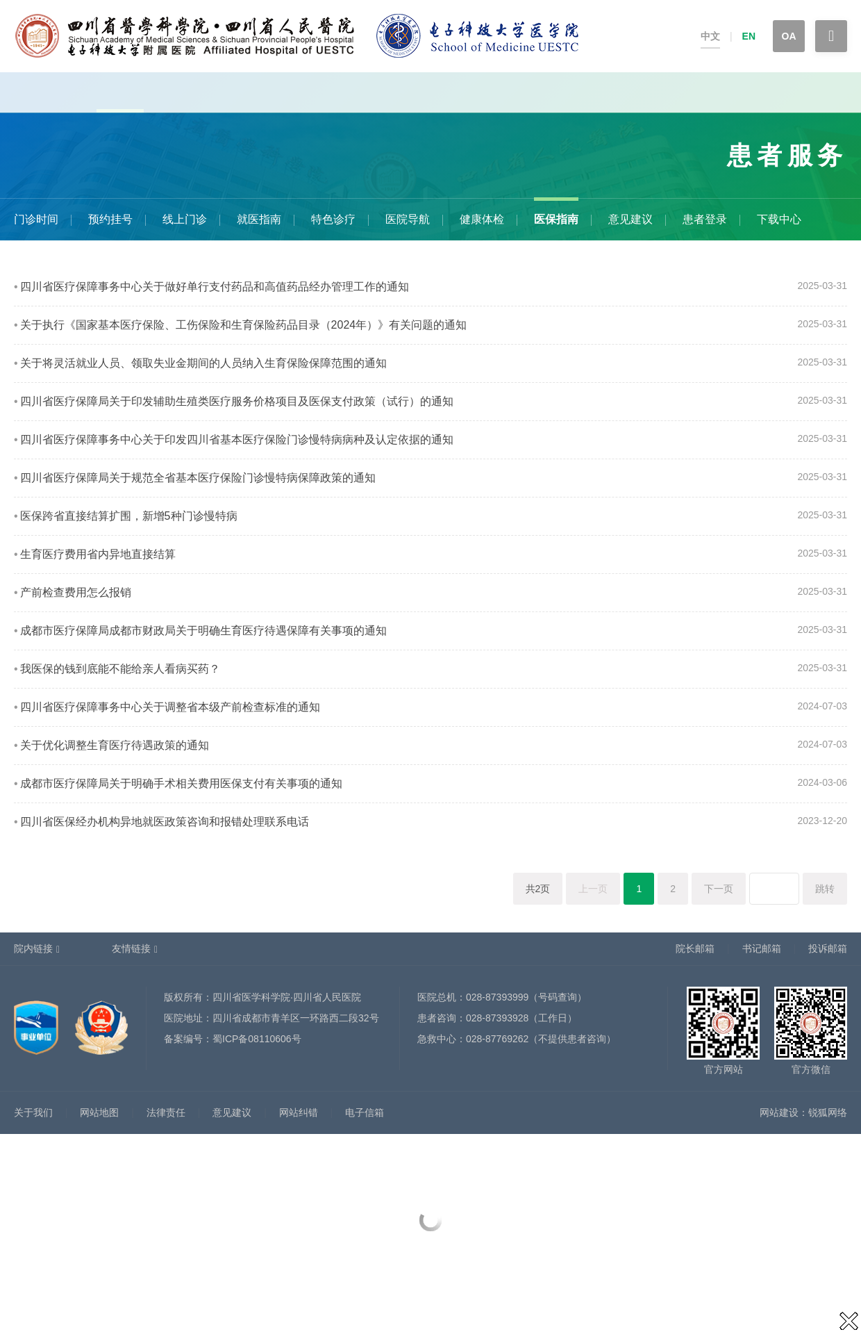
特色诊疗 (333, 219)
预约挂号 (110, 219)
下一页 (718, 888)
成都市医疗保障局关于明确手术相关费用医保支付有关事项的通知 (181, 783)
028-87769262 (497, 1038)
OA (789, 36)
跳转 (825, 888)
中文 (710, 36)
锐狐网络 (827, 1112)
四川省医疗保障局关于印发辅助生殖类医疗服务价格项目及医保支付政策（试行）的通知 (236, 401)
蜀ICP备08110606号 (256, 1038)
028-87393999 (497, 997)
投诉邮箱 (827, 948)
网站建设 (779, 1112)
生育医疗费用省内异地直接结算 (98, 554)
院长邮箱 (695, 948)
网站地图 (99, 1112)
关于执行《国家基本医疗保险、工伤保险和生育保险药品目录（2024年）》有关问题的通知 (243, 325)
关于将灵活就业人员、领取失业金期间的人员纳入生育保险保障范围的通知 (203, 363)
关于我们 (33, 1112)
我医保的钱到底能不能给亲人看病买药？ (120, 669)
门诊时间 (36, 219)
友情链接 (131, 948)
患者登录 (705, 219)
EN (748, 36)
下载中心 (779, 219)
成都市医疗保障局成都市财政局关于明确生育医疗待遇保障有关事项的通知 (203, 630)
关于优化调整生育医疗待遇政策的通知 (114, 745)
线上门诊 (184, 219)
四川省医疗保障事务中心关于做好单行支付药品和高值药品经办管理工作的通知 (214, 287)
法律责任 (166, 1112)
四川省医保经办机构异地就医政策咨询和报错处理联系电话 (164, 822)
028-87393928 (497, 1017)
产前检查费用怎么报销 (75, 592)
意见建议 (630, 219)
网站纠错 (298, 1112)
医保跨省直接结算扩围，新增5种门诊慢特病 (128, 516)
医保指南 (556, 219)
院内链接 (33, 948)
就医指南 (259, 219)
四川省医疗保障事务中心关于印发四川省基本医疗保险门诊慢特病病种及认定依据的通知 (236, 439)
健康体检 (482, 219)
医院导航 (407, 219)
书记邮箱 (761, 948)
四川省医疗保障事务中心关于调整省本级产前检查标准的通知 (170, 707)
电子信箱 (364, 1112)
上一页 (593, 888)
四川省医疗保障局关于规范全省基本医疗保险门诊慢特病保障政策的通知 (198, 478)
